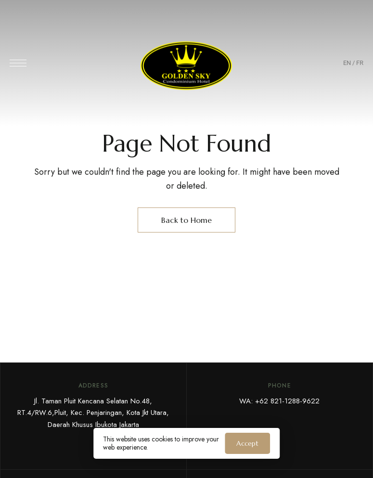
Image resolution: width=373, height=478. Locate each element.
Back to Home (186, 220)
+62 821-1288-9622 (287, 401)
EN (347, 62)
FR (359, 62)
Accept (247, 443)
